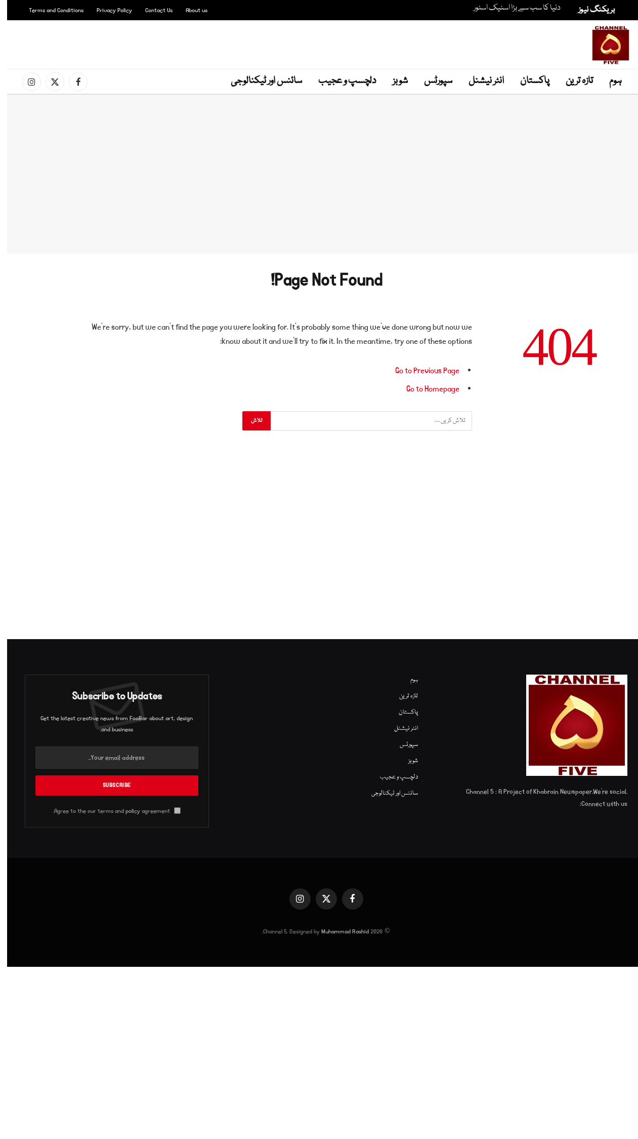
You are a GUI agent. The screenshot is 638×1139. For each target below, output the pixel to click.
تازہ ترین (572, 81)
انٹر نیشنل (479, 81)
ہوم (608, 81)
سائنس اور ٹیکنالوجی (259, 81)
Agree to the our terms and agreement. (110, 811)
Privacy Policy (107, 10)
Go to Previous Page (420, 370)
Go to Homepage (425, 389)
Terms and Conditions (49, 10)
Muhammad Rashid (338, 931)
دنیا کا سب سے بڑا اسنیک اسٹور (510, 8)
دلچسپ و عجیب (340, 81)
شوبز (393, 81)
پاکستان (527, 81)
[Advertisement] (321, 43)
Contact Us (151, 10)
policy (125, 811)
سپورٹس (431, 81)
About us (189, 10)
